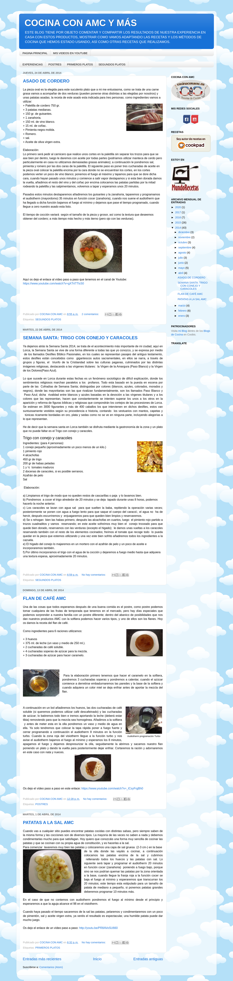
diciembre (184, 232)
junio (181, 262)
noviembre (184, 237)
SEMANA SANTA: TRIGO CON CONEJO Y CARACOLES (80, 337)
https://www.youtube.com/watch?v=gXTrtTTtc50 (53, 283)
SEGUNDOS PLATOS (111, 64)
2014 (178, 227)
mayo (181, 267)
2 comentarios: (91, 314)
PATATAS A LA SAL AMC (48, 822)
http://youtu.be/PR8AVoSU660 (98, 927)
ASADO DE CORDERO (46, 80)
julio (181, 257)
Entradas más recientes (42, 959)
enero (182, 315)
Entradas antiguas (148, 959)
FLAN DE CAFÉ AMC (44, 598)
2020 (178, 207)
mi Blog (182, 330)
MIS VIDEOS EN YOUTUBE (70, 53)
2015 (178, 222)
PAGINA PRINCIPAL (35, 53)
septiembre (185, 247)
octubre (183, 242)
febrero (182, 310)
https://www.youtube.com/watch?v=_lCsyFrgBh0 (112, 788)
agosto (182, 252)
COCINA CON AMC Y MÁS (81, 23)
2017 (178, 212)
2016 (178, 217)
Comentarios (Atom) (51, 967)
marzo (182, 305)
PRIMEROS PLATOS (80, 64)
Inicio (97, 959)
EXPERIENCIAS (33, 64)
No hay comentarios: (94, 574)
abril (181, 273)
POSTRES (55, 64)
